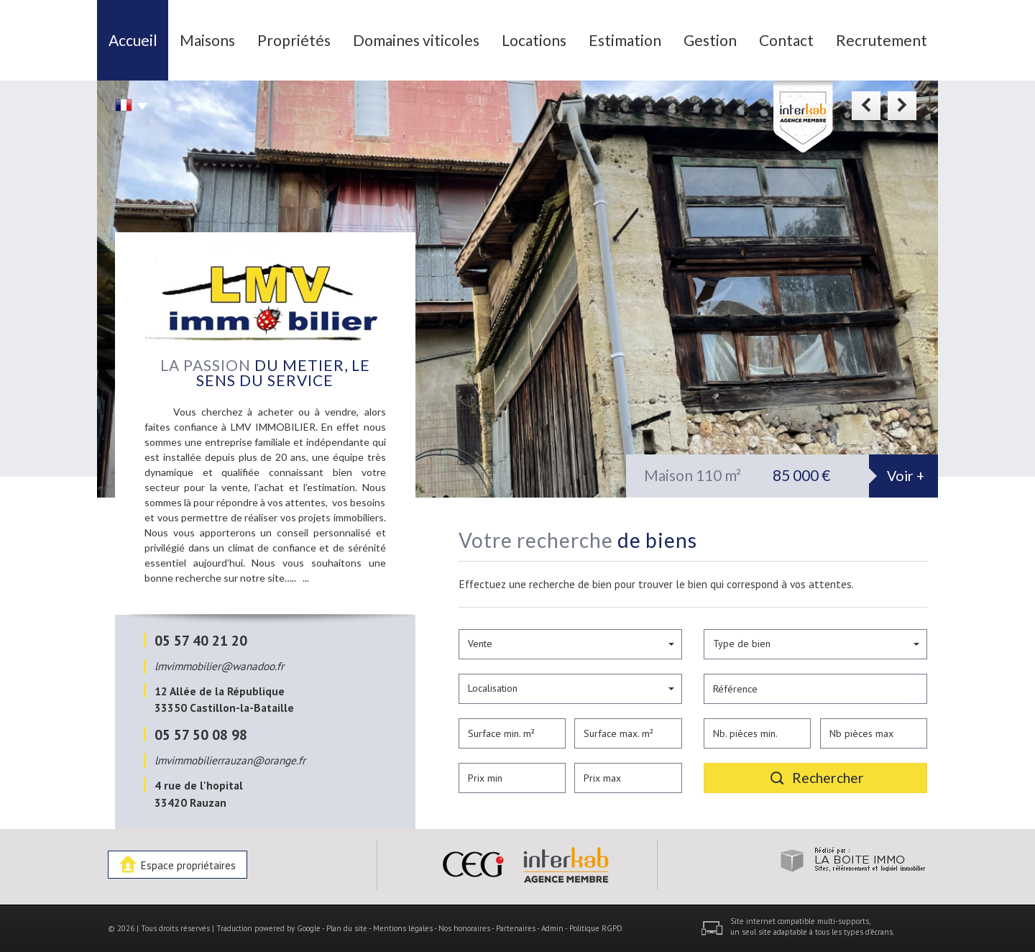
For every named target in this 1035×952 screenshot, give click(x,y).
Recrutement (881, 40)
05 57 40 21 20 (201, 640)
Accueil (133, 40)
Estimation (625, 40)
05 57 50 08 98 (201, 734)
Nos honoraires (464, 928)
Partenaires (515, 928)
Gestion (710, 40)
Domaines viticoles (416, 40)
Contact (786, 40)
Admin (552, 928)
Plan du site (346, 928)
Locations (534, 40)
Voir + (905, 475)
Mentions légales (403, 928)
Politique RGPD (595, 928)
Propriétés (294, 40)
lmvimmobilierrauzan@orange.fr (230, 760)
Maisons (207, 40)
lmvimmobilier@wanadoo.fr (219, 666)
